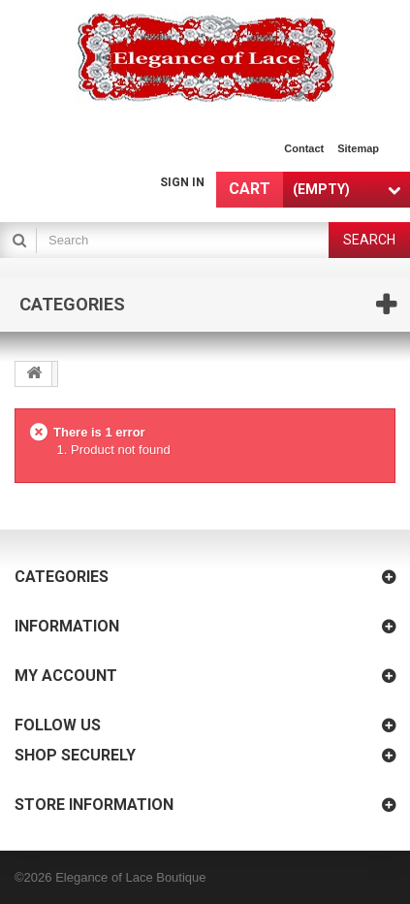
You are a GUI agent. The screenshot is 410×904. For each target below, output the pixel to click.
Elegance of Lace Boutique (130, 877)
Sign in (182, 182)
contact (304, 148)
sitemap (358, 148)
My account (66, 675)
